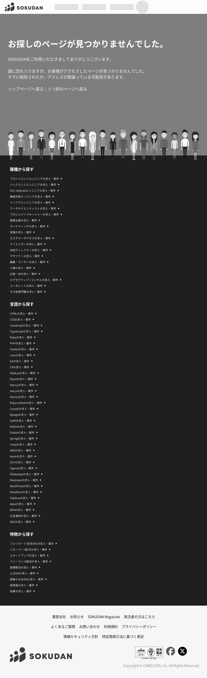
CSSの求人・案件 (20, 319)
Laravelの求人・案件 (22, 409)
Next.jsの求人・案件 (22, 385)
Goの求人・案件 (20, 361)
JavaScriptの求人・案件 (24, 325)
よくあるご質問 (63, 626)
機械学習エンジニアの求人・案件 (30, 196)
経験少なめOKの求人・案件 (27, 579)
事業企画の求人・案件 (23, 220)
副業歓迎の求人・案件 (23, 567)
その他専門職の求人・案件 (26, 292)
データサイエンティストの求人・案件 (33, 208)
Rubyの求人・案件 (21, 337)
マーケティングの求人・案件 (27, 226)
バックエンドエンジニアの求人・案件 (33, 184)
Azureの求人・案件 (21, 456)
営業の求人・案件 (21, 232)
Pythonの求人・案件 (22, 349)
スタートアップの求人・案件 (27, 555)
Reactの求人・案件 (21, 379)
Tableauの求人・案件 (23, 498)
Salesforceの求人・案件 (24, 492)
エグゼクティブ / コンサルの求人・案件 (34, 280)
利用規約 (111, 626)
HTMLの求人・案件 (21, 313)
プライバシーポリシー (139, 626)
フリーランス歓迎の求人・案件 (29, 561)
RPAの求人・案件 (20, 510)
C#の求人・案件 (20, 367)
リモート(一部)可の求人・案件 (28, 549)
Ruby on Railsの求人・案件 (26, 403)
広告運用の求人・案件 (23, 516)
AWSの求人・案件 (20, 450)
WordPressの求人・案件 (24, 486)
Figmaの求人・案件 (22, 468)
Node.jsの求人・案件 (23, 373)
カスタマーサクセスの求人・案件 (30, 238)
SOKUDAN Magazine (104, 617)
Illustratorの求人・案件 (24, 480)
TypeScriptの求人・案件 (24, 331)
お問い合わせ (89, 626)
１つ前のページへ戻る (67, 89)
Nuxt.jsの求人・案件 (22, 397)
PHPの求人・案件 (21, 343)
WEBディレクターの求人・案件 (29, 250)
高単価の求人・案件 (22, 585)
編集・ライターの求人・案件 (27, 262)
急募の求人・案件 (21, 591)
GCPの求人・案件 (20, 462)
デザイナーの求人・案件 (25, 256)
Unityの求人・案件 (21, 444)
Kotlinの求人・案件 (21, 426)
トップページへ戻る (26, 89)
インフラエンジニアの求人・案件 (30, 202)
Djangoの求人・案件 (22, 414)
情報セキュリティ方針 (80, 636)
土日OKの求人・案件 (22, 573)
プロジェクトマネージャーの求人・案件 (34, 214)
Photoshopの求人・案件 (24, 474)
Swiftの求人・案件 (21, 420)
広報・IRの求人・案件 (23, 274)
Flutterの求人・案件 (22, 432)
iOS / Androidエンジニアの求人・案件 (33, 190)
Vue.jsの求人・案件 (21, 391)
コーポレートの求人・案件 (26, 286)
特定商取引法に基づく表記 (123, 636)
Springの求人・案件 (22, 438)
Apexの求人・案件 (21, 504)
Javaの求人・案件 (21, 355)
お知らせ (77, 617)
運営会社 (59, 617)
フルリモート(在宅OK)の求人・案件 (32, 543)
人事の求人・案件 (21, 268)
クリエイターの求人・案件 (26, 244)
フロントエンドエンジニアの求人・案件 (34, 178)
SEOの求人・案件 (20, 522)
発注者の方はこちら (139, 617)
